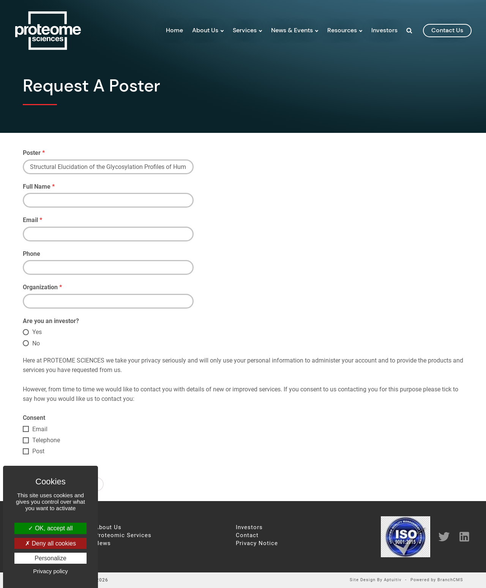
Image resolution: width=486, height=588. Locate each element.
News (103, 543)
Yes (37, 332)
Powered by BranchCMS (436, 580)
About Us (108, 527)
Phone (31, 253)
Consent (34, 417)
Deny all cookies (50, 543)
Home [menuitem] (174, 30)
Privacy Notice (257, 543)
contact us (447, 30)
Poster (34, 152)
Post (38, 451)
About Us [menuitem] (205, 30)
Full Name (39, 186)
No (36, 343)
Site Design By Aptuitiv (375, 580)
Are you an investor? (51, 321)
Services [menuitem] (245, 30)
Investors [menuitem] (384, 30)
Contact (247, 535)
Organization (42, 287)
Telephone (46, 440)
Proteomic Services (123, 535)
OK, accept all (50, 528)
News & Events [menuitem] (292, 30)
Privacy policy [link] (50, 571)
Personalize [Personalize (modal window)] (50, 558)
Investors (249, 527)
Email (32, 220)
